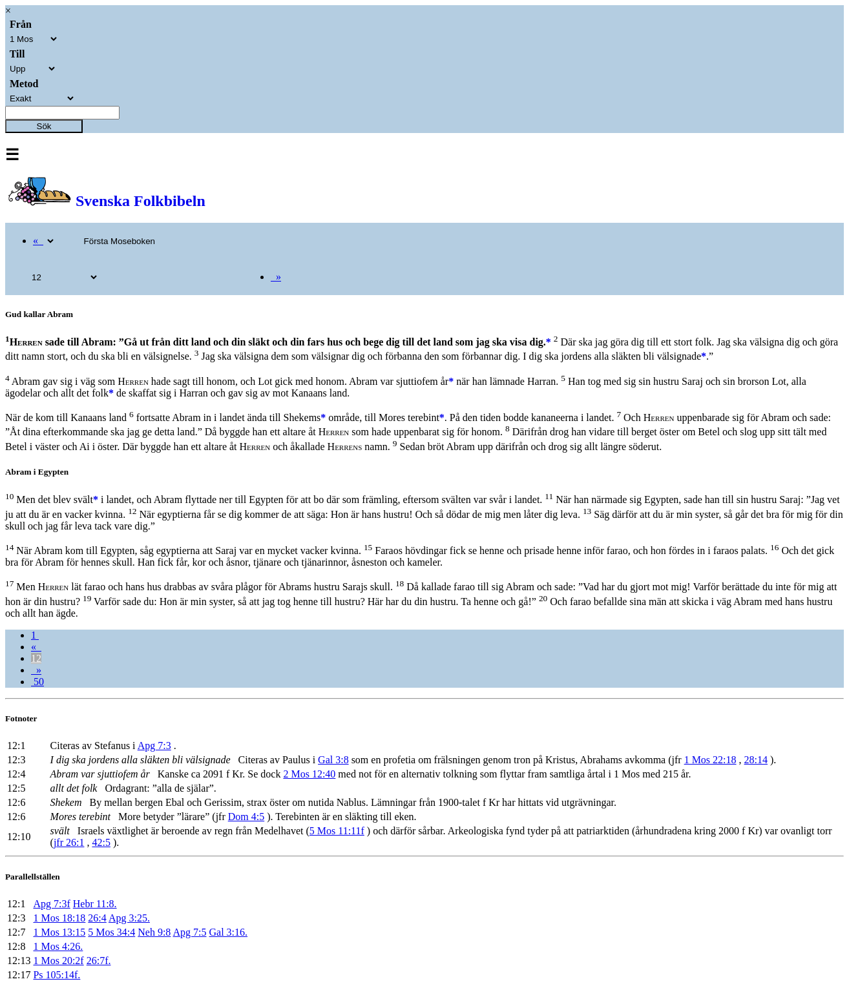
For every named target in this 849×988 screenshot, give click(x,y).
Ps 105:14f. (56, 974)
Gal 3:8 (333, 759)
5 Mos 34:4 (111, 932)
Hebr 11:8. (95, 903)
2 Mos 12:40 (309, 773)
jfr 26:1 (69, 842)
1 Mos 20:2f (58, 960)
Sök (44, 126)
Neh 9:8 (154, 932)
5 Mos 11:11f (336, 830)
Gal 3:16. (228, 932)
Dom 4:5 (246, 816)
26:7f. (99, 960)
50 (37, 681)
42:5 (101, 842)
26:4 (97, 917)
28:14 (756, 759)
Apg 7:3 (154, 745)
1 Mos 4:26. (58, 946)
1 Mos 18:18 (59, 917)
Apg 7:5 (190, 932)
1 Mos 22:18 (710, 759)
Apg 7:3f (51, 903)
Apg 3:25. (129, 917)
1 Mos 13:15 (59, 932)
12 (36, 658)
